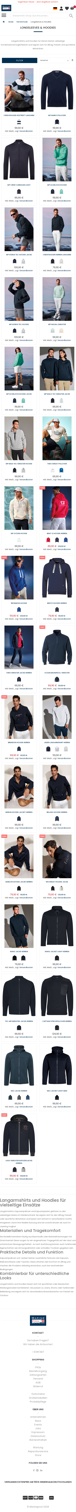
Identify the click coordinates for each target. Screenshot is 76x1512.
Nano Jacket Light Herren (57, 951)
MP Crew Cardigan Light (19, 185)
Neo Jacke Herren (19, 1091)
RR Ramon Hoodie (19, 603)
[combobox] (39, 15)
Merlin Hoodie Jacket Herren (18, 812)
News (38, 1420)
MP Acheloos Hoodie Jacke (19, 394)
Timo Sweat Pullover (57, 463)
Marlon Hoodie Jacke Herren (19, 882)
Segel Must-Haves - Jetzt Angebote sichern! (38, 2)
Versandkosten (26, 131)
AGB (38, 1382)
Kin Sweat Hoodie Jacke (57, 882)
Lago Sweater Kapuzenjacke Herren (19, 1161)
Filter (19, 60)
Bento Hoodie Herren (57, 603)
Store (38, 1455)
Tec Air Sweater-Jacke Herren (19, 1021)
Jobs (38, 1428)
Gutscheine (38, 1394)
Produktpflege (38, 1401)
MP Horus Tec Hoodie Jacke (19, 254)
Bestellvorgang (38, 1371)
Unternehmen (38, 1417)
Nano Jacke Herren (19, 951)
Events (38, 1424)
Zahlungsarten (38, 1374)
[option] (19, 121)
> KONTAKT (38, 1351)
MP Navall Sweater (57, 324)
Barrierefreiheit (38, 1439)
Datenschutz (38, 1436)
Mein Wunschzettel (67, 8)
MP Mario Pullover (57, 115)
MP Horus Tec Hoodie (19, 324)
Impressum (38, 1432)
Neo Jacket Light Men (57, 1091)
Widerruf (38, 1386)
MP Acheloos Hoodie (57, 185)
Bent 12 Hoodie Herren (57, 533)
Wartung (38, 1447)
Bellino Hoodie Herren (57, 812)
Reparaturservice (38, 1451)
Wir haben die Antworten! (38, 1344)
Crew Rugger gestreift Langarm (19, 115)
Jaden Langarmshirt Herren (57, 742)
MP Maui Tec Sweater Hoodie (19, 463)
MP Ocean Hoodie (19, 533)
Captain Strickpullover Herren (57, 1021)
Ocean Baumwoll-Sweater (56, 673)
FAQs (38, 1367)
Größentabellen (38, 1397)
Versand (38, 1378)
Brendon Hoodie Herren (19, 742)
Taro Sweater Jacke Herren (19, 673)
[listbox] (19, 122)
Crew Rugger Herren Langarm (57, 254)
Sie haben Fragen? (38, 1340)
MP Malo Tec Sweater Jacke (57, 394)
